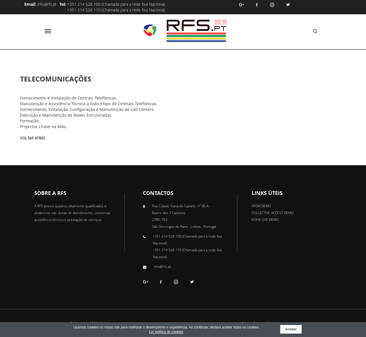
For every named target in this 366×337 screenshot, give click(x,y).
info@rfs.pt (47, 4)
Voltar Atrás (32, 138)
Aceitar (291, 329)
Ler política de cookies (166, 332)
